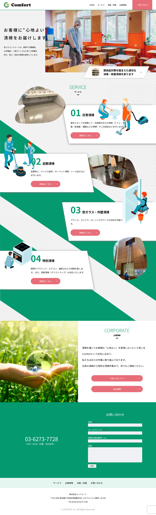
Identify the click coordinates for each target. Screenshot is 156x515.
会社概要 (117, 389)
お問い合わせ (97, 482)
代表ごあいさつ (117, 378)
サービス (57, 482)
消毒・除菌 (82, 482)
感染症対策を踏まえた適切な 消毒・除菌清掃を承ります (117, 72)
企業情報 (69, 482)
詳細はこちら (91, 135)
